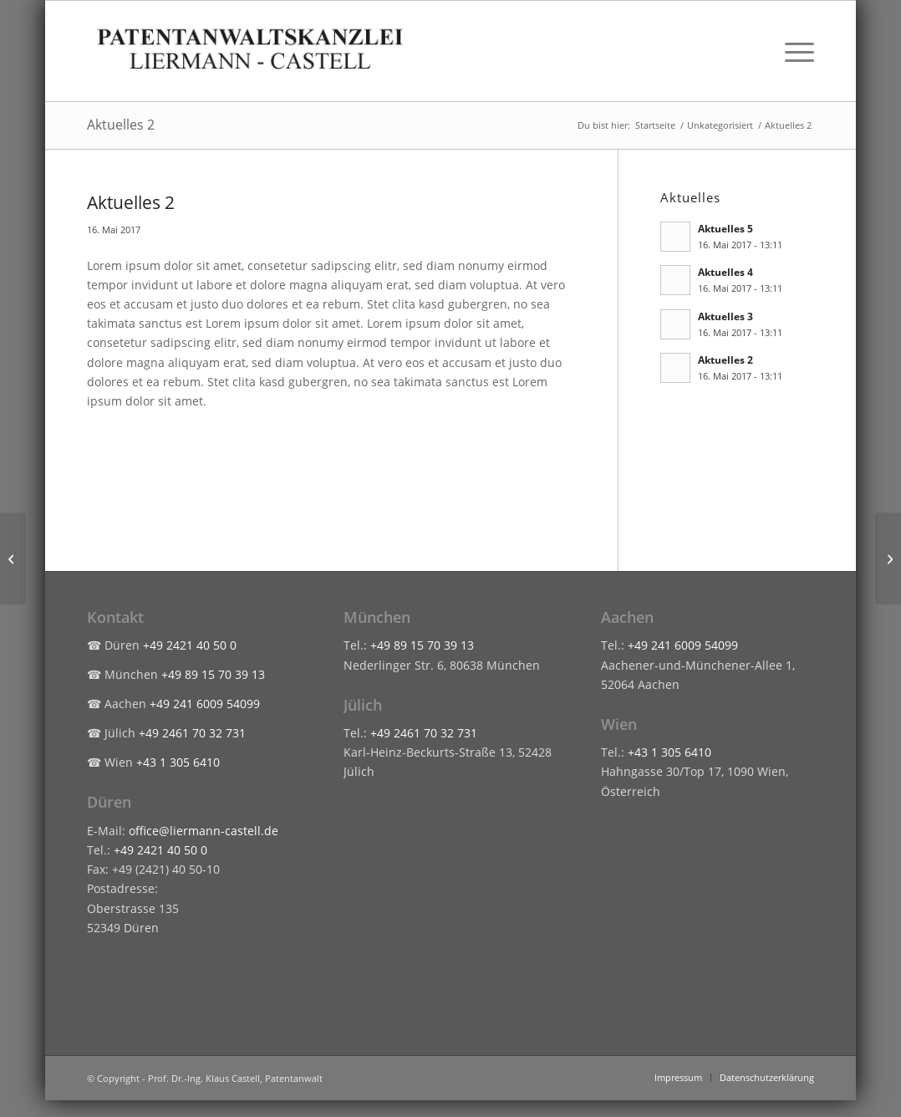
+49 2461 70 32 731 (192, 733)
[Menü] (794, 51)
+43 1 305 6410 (178, 762)
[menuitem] (794, 51)
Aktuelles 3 (725, 316)
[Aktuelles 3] (888, 558)
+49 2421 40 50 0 (190, 645)
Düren (109, 802)
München (377, 617)
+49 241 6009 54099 (205, 704)
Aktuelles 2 (121, 124)
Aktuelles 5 (725, 228)
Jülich (363, 705)
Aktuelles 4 (725, 271)
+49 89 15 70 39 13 (213, 674)
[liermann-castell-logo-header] (251, 51)
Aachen (627, 617)
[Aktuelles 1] (13, 558)
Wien (619, 724)
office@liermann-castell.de (203, 831)
